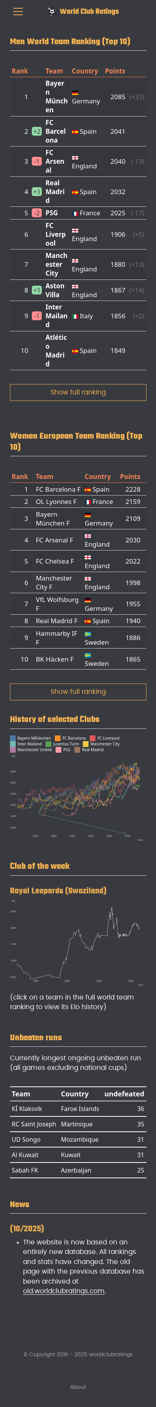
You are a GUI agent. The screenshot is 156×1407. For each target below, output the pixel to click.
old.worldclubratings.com (64, 1291)
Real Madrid (55, 191)
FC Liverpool (56, 234)
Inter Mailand (57, 316)
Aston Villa (55, 290)
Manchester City (56, 264)
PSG (52, 212)
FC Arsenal (55, 161)
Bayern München (57, 96)
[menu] (18, 11)
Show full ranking (78, 392)
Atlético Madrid (56, 350)
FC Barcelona (56, 131)
